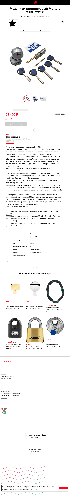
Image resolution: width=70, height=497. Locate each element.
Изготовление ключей (7, 376)
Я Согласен (63, 488)
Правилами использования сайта (18, 488)
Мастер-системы (6, 378)
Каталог (3, 374)
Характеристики (43, 30)
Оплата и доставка (6, 389)
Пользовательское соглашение (10, 395)
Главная (23, 16)
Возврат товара (5, 391)
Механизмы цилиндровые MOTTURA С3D (38, 16)
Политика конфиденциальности (10, 393)
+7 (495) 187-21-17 (7, 361)
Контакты (4, 398)
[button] (17, 99)
